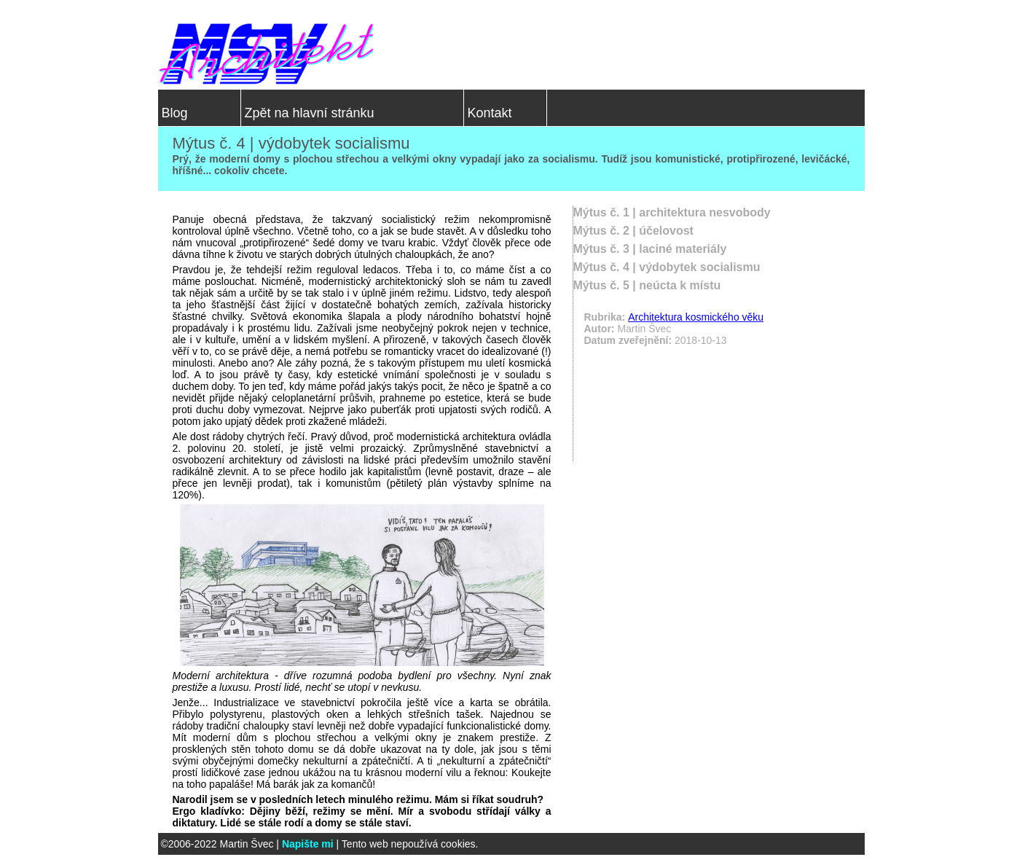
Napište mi (308, 844)
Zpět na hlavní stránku (309, 113)
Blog (175, 113)
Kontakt (490, 113)
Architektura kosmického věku (695, 317)
